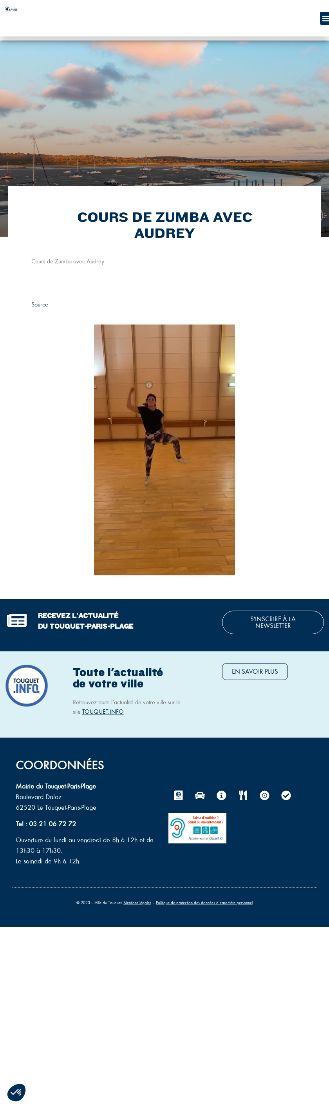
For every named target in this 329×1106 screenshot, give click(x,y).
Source (39, 304)
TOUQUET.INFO (103, 711)
